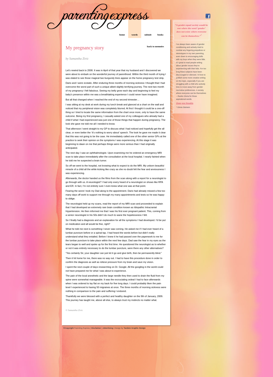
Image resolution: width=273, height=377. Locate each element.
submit (147, 34)
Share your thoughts (184, 103)
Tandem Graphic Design (134, 328)
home (122, 34)
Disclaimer (96, 328)
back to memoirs (155, 46)
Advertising (108, 328)
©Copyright (68, 328)
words (134, 34)
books (160, 34)
